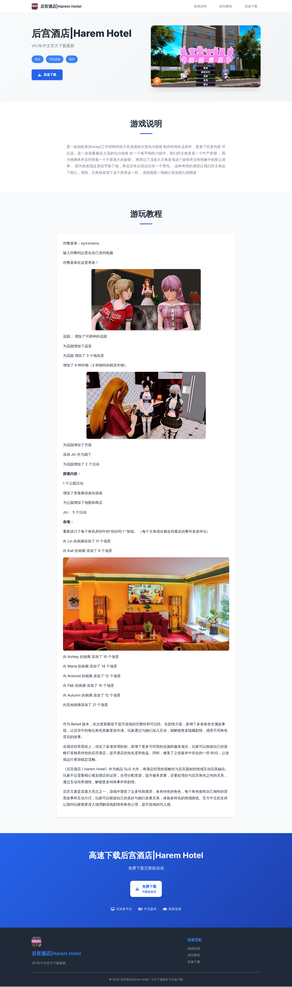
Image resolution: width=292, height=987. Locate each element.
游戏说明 (200, 6)
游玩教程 (225, 6)
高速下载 (251, 6)
